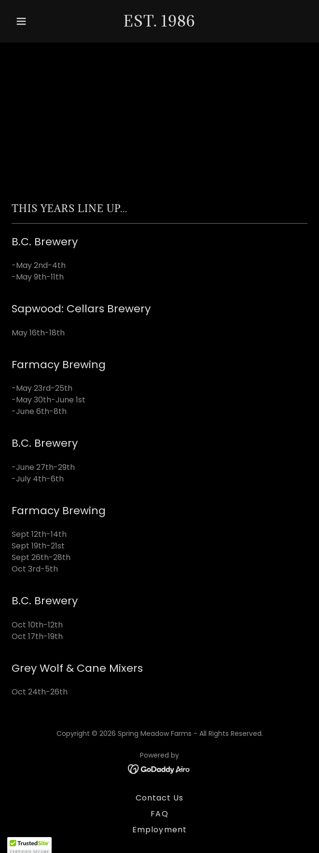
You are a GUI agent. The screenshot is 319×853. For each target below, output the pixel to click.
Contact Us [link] (159, 797)
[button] (34, 21)
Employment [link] (159, 829)
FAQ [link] (159, 813)
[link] (159, 23)
